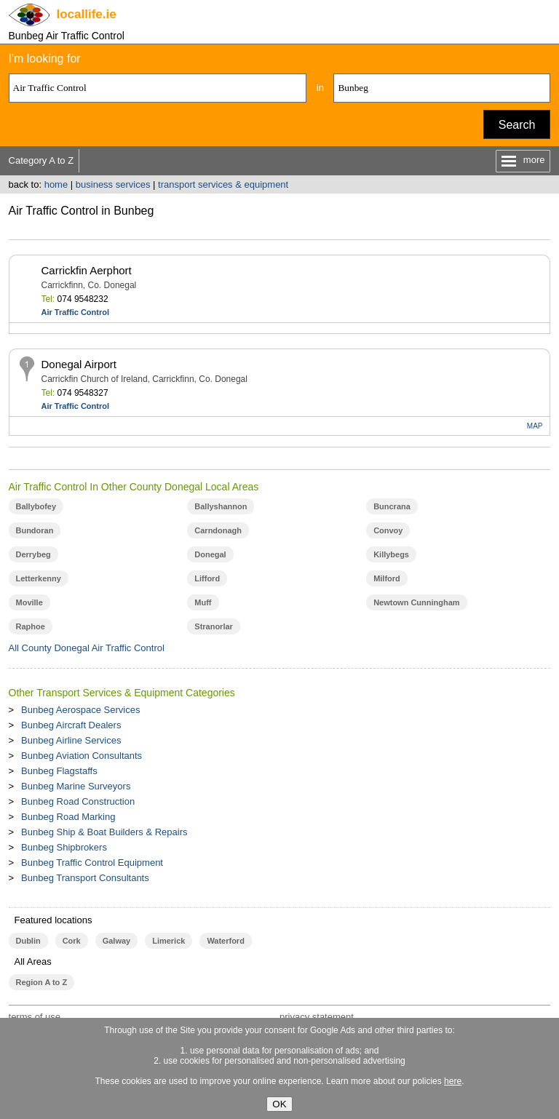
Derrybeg (33, 554)
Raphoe (30, 626)
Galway (116, 940)
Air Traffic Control (75, 312)
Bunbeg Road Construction (78, 801)
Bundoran (35, 530)
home (56, 184)
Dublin (28, 940)
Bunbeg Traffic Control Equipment (92, 862)
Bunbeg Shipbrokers (64, 847)
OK (279, 1104)
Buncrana (392, 506)
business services (113, 184)
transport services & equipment (223, 184)
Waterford (225, 940)
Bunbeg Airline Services (71, 740)
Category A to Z (41, 160)
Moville (29, 602)
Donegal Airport (78, 364)
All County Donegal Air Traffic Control (86, 647)
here (452, 1081)
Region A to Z (42, 982)
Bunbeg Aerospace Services (80, 709)
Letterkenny (38, 578)
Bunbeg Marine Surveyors (75, 786)
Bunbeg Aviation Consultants (81, 755)
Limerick (168, 940)
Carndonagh (218, 530)
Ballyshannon (220, 506)
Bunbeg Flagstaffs (59, 770)
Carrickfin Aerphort (86, 270)
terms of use (35, 1016)
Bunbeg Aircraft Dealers (71, 725)
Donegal (210, 554)
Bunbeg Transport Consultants (85, 877)
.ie (86, 14)
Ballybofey (36, 506)
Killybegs (391, 554)
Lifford (207, 578)
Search (517, 125)
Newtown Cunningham (416, 602)
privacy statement (317, 1016)
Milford (386, 578)
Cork (72, 940)
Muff (202, 602)
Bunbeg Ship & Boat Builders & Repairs (104, 832)
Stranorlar (213, 626)
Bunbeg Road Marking (68, 816)
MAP (535, 426)
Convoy (388, 530)
